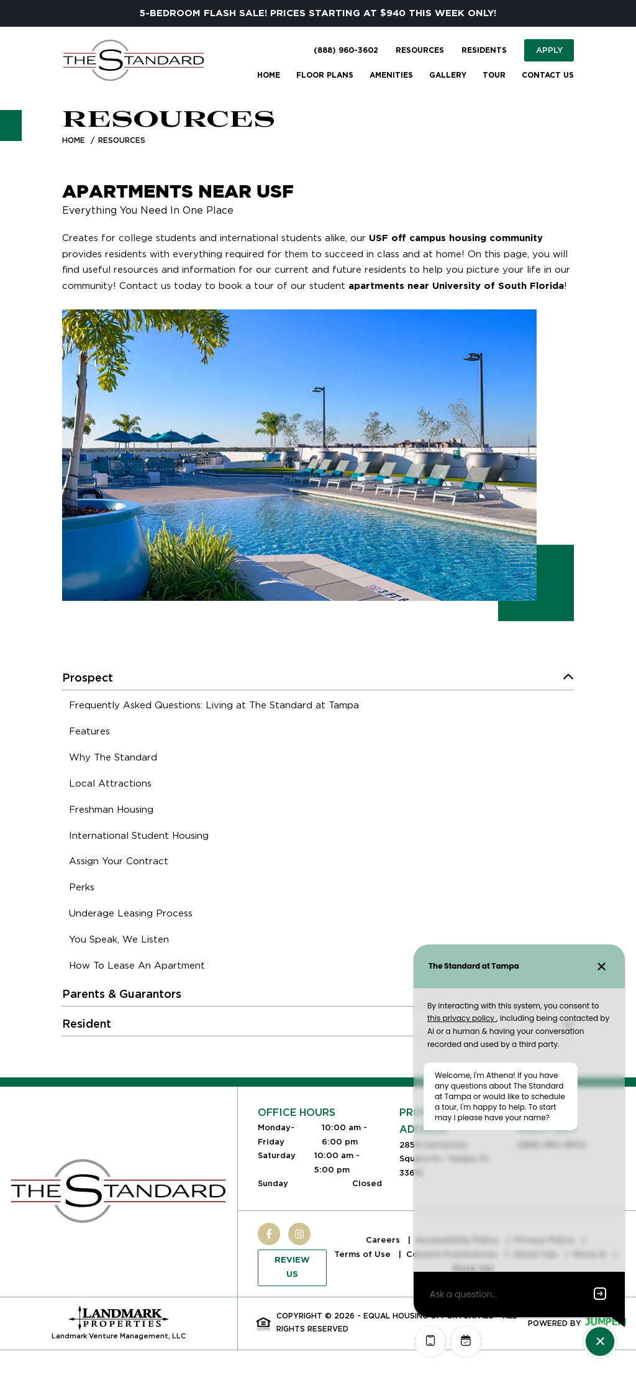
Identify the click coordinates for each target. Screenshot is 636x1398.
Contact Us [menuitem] (548, 75)
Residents (484, 50)
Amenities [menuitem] (391, 75)
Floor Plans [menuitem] (324, 75)
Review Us (292, 1267)
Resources (420, 50)
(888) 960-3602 (346, 50)
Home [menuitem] (268, 75)
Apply (549, 50)
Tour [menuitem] (494, 75)
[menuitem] (214, 707)
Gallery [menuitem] (447, 75)
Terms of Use (363, 1254)
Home (73, 140)
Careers (384, 1240)
